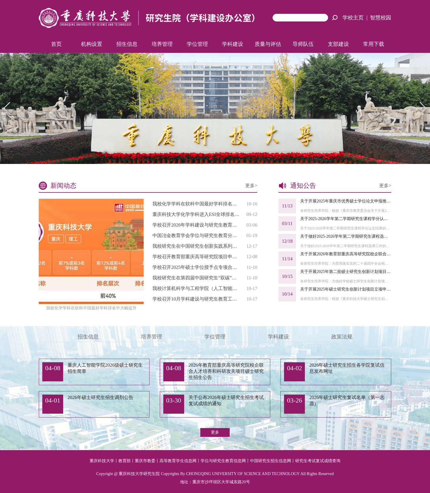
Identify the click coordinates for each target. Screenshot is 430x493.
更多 (215, 432)
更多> (251, 185)
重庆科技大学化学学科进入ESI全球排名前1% (196, 214)
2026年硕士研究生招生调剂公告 (100, 397)
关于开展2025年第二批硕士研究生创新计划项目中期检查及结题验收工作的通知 (345, 271)
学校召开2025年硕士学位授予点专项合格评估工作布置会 (196, 267)
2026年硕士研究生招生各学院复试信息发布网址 (346, 368)
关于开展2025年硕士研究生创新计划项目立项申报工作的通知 (345, 289)
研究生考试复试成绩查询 (317, 461)
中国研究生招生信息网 (270, 461)
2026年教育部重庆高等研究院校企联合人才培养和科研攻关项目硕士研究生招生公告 (226, 371)
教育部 (124, 461)
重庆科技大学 (102, 461)
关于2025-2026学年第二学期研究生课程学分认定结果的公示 (345, 219)
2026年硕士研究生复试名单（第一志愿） (346, 400)
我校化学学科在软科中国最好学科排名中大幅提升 (196, 203)
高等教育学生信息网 (177, 461)
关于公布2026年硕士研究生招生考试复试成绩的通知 (226, 400)
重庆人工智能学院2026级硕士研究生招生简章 (105, 368)
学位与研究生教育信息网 (223, 461)
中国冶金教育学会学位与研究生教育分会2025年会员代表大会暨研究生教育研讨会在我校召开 (196, 235)
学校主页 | (356, 18)
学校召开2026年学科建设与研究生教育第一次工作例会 (196, 224)
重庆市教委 (145, 461)
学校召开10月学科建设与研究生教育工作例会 (196, 298)
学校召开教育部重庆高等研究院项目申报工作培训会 (196, 256)
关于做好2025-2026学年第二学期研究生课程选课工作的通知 (345, 236)
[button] (423, 108)
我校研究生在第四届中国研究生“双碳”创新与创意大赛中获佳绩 (196, 277)
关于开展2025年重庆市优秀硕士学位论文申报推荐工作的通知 (345, 201)
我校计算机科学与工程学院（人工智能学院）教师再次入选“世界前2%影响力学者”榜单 (196, 288)
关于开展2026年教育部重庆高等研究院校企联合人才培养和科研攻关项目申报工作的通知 (345, 254)
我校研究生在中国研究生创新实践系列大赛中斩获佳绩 (196, 246)
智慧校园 (380, 18)
